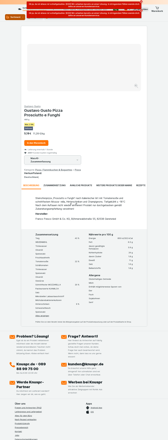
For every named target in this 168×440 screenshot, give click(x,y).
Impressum (20, 376)
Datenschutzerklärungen (26, 368)
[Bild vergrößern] (73, 77)
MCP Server (20, 392)
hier (64, 415)
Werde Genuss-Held (24, 380)
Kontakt (18, 360)
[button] (157, 9)
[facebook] (16, 403)
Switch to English (91, 422)
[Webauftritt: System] (71, 434)
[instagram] (24, 403)
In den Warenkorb (99, 72)
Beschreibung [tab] (31, 114)
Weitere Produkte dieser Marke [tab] (114, 114)
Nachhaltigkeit (21, 384)
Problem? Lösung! (32, 265)
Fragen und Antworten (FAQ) (28, 336)
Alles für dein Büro (23, 344)
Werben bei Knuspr (85, 311)
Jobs (17, 364)
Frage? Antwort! (83, 265)
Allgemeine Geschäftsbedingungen (31, 372)
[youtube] (31, 403)
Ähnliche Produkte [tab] (81, 114)
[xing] (52, 403)
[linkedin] (45, 403)
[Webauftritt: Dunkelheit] (99, 434)
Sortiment (15, 17)
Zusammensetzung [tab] (54, 114)
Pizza (141, 98)
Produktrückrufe (22, 352)
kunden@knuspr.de (85, 293)
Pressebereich (21, 356)
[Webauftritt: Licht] (84, 434)
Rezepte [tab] (140, 114)
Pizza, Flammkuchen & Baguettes (116, 98)
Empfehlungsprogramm (25, 388)
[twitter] (38, 403)
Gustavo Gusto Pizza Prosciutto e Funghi (106, 41)
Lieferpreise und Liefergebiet (28, 340)
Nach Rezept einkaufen (25, 348)
